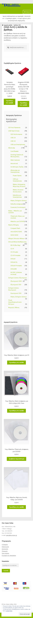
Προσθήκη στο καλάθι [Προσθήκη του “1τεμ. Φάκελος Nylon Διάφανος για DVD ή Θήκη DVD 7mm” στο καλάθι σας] (16, 411)
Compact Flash (15, 228)
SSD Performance (16, 134)
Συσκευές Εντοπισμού (18, 207)
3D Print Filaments (14, 128)
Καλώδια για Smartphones (17, 196)
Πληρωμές (5, 551)
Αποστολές (5, 549)
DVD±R (13, 259)
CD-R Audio (14, 252)
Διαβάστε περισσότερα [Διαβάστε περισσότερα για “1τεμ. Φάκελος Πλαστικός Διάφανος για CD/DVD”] (16, 459)
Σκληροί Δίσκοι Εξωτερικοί (17, 278)
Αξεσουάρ (11, 148)
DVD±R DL (14, 262)
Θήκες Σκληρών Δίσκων (19, 200)
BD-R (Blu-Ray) (15, 245)
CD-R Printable (15, 255)
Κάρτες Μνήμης (13, 225)
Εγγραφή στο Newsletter (9, 555)
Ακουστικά (14, 163)
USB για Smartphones (18, 144)
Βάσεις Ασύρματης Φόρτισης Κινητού (19, 185)
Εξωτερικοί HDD (16, 281)
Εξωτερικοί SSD (16, 285)
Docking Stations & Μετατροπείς (17, 156)
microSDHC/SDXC (16, 232)
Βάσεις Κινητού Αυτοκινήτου (18, 191)
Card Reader (15, 151)
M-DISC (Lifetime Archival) (16, 273)
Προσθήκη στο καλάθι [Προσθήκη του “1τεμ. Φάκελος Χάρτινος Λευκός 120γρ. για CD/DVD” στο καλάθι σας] (16, 507)
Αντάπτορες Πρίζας (17, 167)
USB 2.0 (13, 138)
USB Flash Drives (13, 131)
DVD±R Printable (16, 266)
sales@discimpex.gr (11, 535)
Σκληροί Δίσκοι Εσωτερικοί (13, 289)
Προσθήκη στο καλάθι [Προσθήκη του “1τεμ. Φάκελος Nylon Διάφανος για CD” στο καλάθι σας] (16, 362)
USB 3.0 (13, 141)
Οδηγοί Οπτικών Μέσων (16, 238)
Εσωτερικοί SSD (16, 293)
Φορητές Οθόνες (13, 307)
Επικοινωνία (5, 547)
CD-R (12, 249)
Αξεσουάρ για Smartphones (15, 171)
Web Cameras (15, 160)
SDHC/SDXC (14, 235)
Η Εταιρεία (5, 544)
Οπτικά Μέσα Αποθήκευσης (17, 242)
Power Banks (17, 176)
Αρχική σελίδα (8, 25)
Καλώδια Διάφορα (17, 204)
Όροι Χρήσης (5, 553)
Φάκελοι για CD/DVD (17, 221)
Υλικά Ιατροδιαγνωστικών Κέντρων (15, 302)
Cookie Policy (9, 611)
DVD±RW (14, 269)
